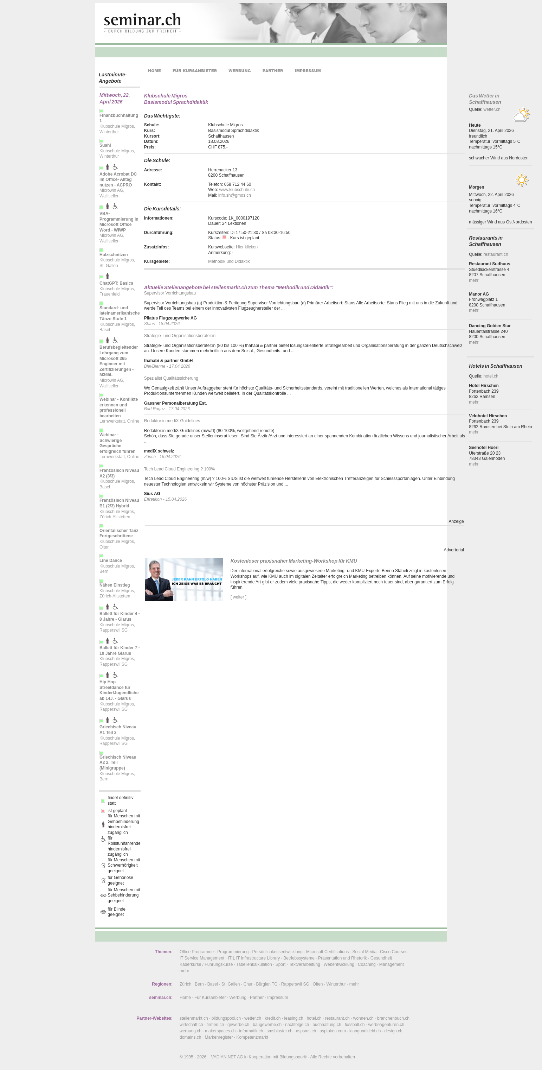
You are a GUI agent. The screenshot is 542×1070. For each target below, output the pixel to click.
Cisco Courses (393, 951)
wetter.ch (492, 109)
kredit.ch (272, 1018)
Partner (257, 997)
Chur (248, 984)
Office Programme (197, 951)
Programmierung (233, 951)
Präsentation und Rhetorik (342, 958)
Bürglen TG (267, 984)
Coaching (367, 964)
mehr (473, 280)
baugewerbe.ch (267, 1024)
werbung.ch (190, 1030)
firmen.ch (215, 1024)
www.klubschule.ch (236, 189)
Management (391, 964)
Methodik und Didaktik (229, 261)
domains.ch (190, 1037)
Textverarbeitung (304, 964)
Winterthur (336, 984)
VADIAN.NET (223, 1057)
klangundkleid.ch (365, 1030)
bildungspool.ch (226, 1018)
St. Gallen (230, 984)
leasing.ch (293, 1018)
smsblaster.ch (279, 1030)
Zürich (185, 984)
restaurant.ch (496, 254)
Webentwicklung (339, 964)
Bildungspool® (293, 1057)
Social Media (364, 951)
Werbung (237, 997)
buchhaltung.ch (326, 1024)
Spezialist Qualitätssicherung (171, 378)
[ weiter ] (238, 597)
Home (185, 997)
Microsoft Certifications (327, 951)
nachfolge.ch (297, 1024)
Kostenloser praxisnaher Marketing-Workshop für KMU (294, 561)
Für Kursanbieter (210, 997)
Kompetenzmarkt (252, 1037)
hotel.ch (491, 376)
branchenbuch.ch (393, 1018)
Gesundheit (381, 958)
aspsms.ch (306, 1030)
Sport (281, 964)
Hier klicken (247, 247)
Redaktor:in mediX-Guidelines (172, 420)
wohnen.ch (363, 1018)
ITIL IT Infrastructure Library (254, 958)
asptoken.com (333, 1030)
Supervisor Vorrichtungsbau (170, 293)
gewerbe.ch (238, 1024)
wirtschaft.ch (191, 1024)
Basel (212, 984)
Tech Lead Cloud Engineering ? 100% (179, 469)
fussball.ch (355, 1024)
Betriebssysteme (299, 958)
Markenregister (219, 1037)
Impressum (277, 997)
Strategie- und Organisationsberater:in (179, 335)
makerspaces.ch (220, 1030)
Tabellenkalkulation (254, 964)
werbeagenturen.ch (386, 1024)
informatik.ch (251, 1030)
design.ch (393, 1030)
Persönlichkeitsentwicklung (277, 951)
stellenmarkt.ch (194, 1018)
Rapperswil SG (295, 984)
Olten (318, 984)
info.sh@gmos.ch (234, 195)
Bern (199, 984)
